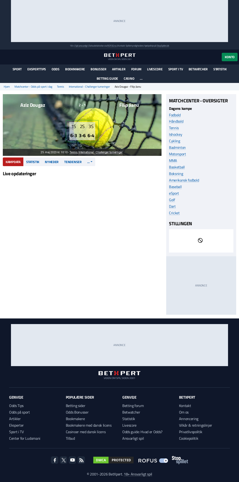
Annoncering (188, 418)
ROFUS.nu (111, 45)
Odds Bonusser (77, 412)
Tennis (60, 87)
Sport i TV (175, 69)
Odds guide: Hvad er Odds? (142, 432)
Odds (56, 69)
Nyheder (52, 161)
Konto (230, 56)
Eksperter (16, 425)
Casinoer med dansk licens (86, 432)
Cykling (174, 141)
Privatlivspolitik (191, 432)
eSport (174, 193)
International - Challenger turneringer (89, 87)
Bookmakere (75, 69)
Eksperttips (36, 69)
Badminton (177, 147)
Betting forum (133, 405)
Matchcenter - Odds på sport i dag (33, 87)
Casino (129, 78)
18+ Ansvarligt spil (138, 474)
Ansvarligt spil (133, 438)
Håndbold (176, 121)
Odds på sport (19, 412)
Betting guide (107, 78)
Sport (17, 69)
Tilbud (70, 438)
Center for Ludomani (24, 438)
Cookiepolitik (188, 438)
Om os (184, 412)
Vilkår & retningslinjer (195, 425)
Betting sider (75, 405)
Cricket (174, 213)
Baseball (175, 186)
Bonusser (98, 69)
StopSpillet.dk (163, 45)
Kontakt (185, 405)
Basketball (177, 167)
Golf (172, 200)
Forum (136, 69)
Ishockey (175, 134)
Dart (172, 206)
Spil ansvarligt (81, 45)
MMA (173, 160)
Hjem (7, 87)
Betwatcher (198, 69)
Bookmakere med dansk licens (89, 425)
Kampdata (13, 161)
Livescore (154, 69)
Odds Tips (16, 405)
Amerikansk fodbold (184, 180)
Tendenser (72, 161)
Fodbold (175, 115)
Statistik (219, 69)
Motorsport (177, 154)
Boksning (176, 173)
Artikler (119, 69)
